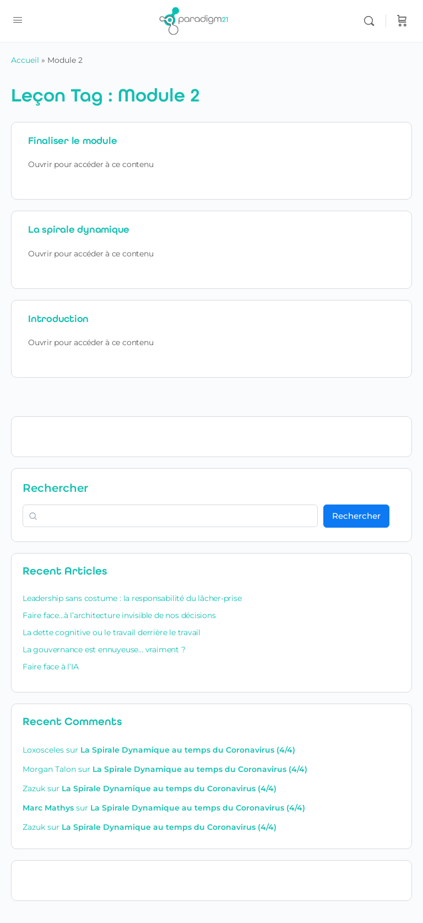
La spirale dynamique (78, 229)
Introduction (58, 319)
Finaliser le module (72, 141)
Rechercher (55, 488)
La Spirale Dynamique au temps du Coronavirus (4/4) (187, 750)
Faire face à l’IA (50, 667)
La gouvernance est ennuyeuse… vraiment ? (104, 649)
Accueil (25, 60)
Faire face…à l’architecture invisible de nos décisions (119, 615)
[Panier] (402, 21)
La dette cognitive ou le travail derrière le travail (111, 632)
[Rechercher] (371, 21)
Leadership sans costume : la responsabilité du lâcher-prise (132, 598)
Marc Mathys (48, 808)
